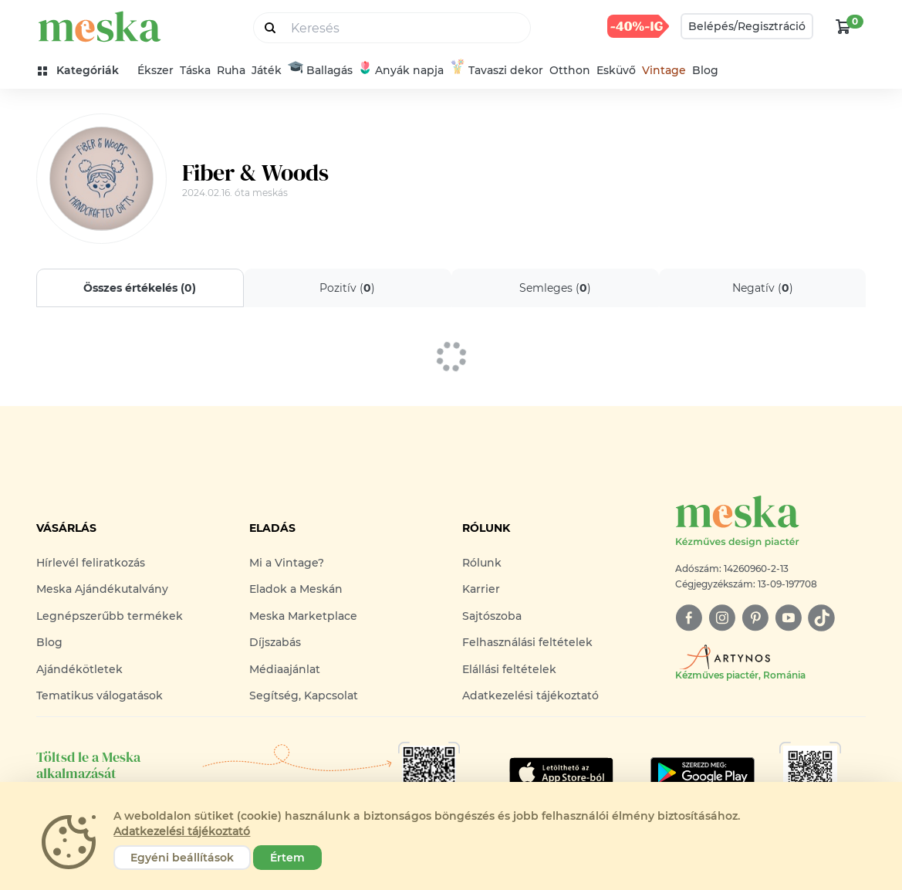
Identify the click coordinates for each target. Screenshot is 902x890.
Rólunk (482, 563)
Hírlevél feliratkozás (90, 563)
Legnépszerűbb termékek (109, 616)
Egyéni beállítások (182, 858)
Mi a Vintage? (286, 563)
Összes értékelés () (139, 288)
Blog (705, 70)
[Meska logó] (771, 522)
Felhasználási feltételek (527, 642)
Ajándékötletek (79, 669)
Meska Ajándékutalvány (102, 589)
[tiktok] (821, 617)
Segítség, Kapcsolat (303, 695)
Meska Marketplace (303, 616)
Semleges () (554, 288)
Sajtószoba (492, 616)
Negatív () (761, 288)
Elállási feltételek (509, 669)
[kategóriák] (84, 71)
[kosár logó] (843, 26)
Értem (287, 858)
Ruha (231, 70)
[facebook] (688, 617)
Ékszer (155, 70)
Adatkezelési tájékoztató (530, 695)
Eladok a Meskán (296, 589)
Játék (267, 70)
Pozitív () (347, 288)
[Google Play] (561, 772)
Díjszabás (275, 642)
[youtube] (788, 617)
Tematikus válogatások (99, 695)
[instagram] (721, 617)
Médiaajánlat (284, 669)
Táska (195, 70)
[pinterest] (755, 617)
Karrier (481, 589)
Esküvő (616, 70)
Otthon (569, 70)
